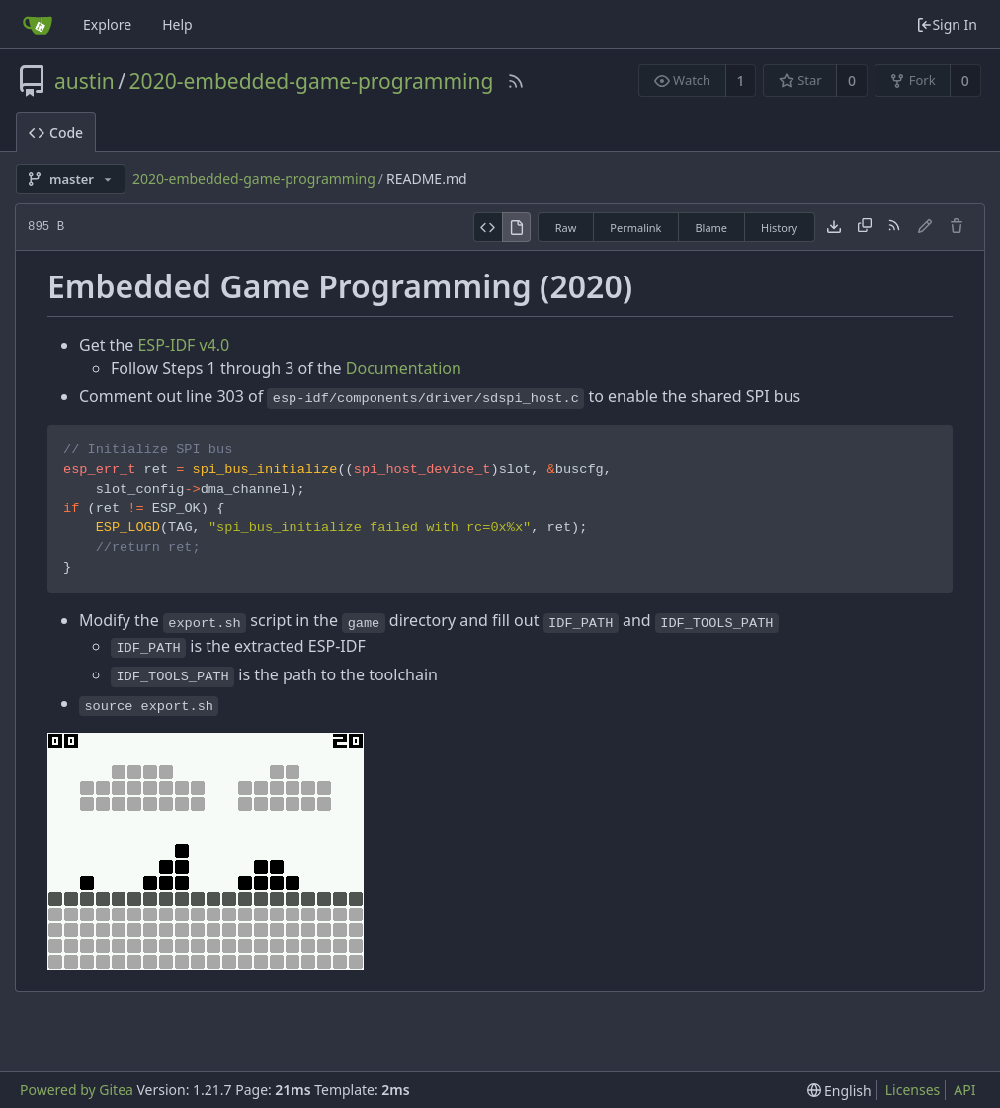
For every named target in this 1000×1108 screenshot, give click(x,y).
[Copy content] (864, 227)
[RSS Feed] (516, 81)
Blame (711, 227)
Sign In (946, 24)
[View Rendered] (517, 227)
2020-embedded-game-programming (311, 81)
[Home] (37, 24)
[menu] (839, 1090)
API (964, 1089)
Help (177, 24)
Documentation (403, 368)
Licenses (913, 1089)
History (779, 227)
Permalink (635, 227)
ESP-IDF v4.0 (183, 345)
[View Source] (487, 227)
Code (56, 132)
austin (84, 81)
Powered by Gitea (76, 1089)
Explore (107, 24)
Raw (566, 227)
